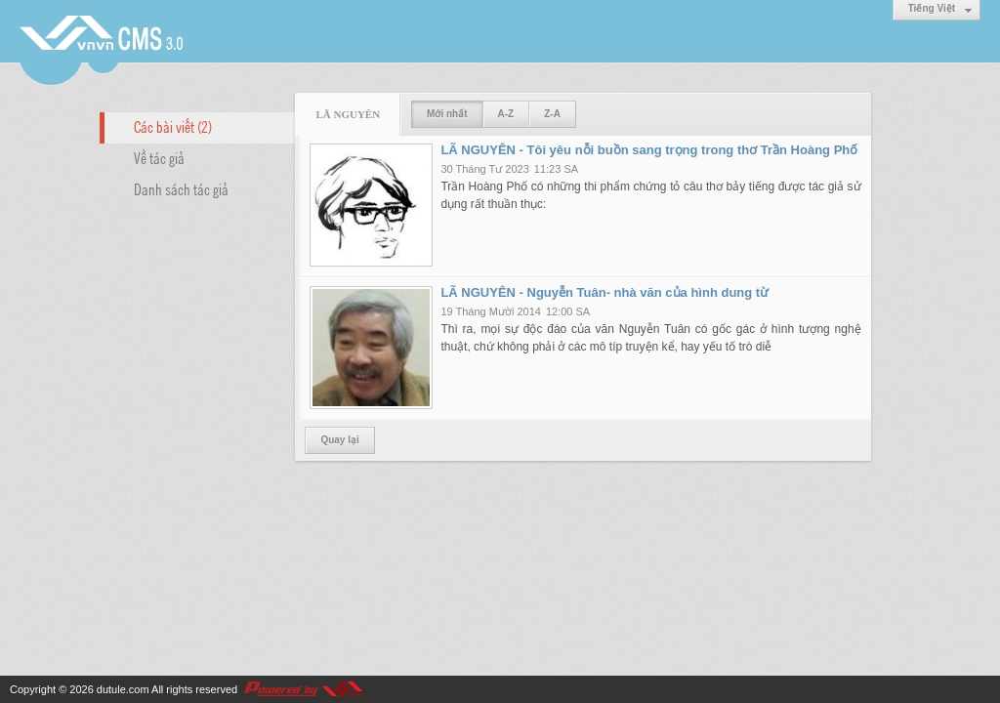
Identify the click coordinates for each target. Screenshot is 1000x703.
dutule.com (123, 689)
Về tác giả (159, 157)
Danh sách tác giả (181, 188)
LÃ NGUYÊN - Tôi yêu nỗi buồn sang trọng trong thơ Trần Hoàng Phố (648, 150)
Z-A (552, 113)
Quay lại (339, 439)
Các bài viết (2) (173, 126)
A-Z (506, 113)
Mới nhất (447, 113)
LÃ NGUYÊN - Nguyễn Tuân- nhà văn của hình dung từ (604, 292)
